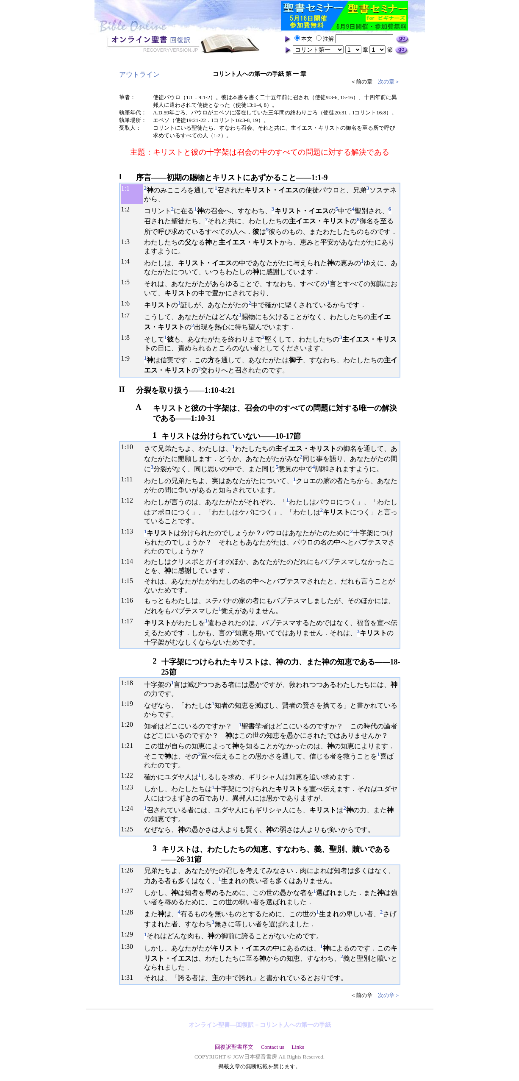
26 (129, 870)
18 (129, 682)
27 (129, 891)
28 (129, 912)
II (122, 389)
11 (129, 479)
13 (129, 531)
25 (129, 829)
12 (129, 500)
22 (129, 775)
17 (129, 621)
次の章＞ (389, 81)
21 (129, 745)
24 (129, 808)
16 (129, 600)
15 (129, 580)
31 (129, 977)
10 (129, 446)
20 (129, 724)
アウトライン (139, 74)
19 (129, 703)
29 (129, 934)
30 (129, 946)
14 (129, 561)
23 (129, 787)
